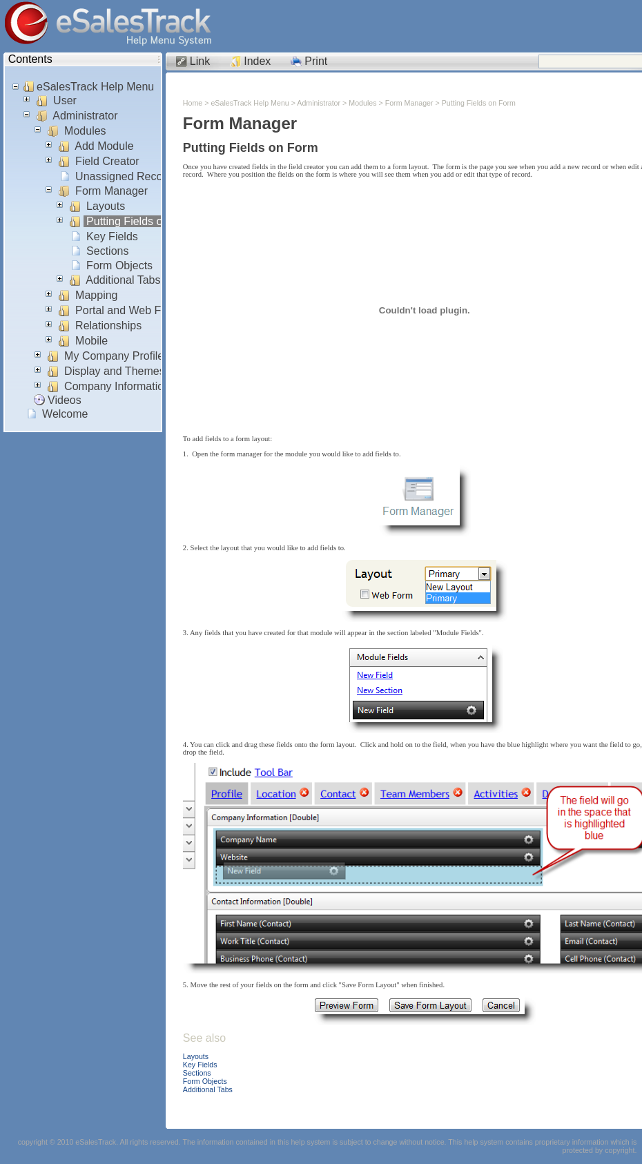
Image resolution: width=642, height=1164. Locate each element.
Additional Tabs (124, 280)
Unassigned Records (126, 176)
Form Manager (111, 191)
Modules (85, 131)
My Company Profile (114, 356)
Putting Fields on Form (142, 221)
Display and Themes (114, 371)
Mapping (96, 295)
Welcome (65, 414)
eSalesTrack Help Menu (95, 87)
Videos (65, 400)
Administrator (85, 116)
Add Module (104, 146)
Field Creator (107, 161)
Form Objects (120, 265)
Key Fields (113, 236)
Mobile (91, 341)
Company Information (117, 386)
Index (257, 61)
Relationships (108, 325)
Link (200, 61)
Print (315, 61)
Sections (108, 251)
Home (192, 103)
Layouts (106, 206)
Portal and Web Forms (130, 310)
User (65, 100)
